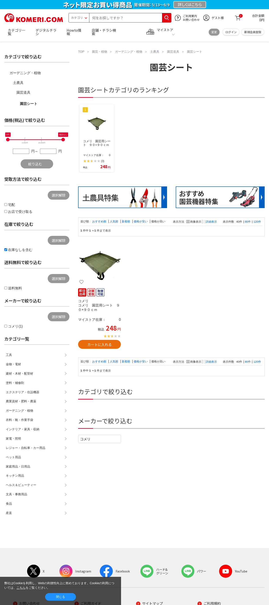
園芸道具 (23, 92)
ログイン (231, 32)
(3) (102, 161)
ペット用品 (13, 457)
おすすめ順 (99, 221)
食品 (9, 503)
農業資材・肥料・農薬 (21, 401)
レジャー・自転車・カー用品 (25, 448)
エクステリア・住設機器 (22, 392)
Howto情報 (74, 32)
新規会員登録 (252, 32)
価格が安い (141, 221)
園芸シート (28, 104)
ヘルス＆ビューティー (21, 485)
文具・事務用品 (16, 494)
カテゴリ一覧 (16, 32)
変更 (214, 32)
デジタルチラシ (46, 32)
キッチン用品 (15, 475)
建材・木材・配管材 (19, 373)
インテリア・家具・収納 (22, 429)
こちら (21, 587)
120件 (257, 221)
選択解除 (59, 195)
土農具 (18, 83)
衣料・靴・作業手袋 (19, 420)
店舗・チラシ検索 (104, 32)
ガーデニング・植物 (25, 73)
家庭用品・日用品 (18, 466)
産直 (9, 513)
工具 (9, 355)
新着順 (126, 221)
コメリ (85, 439)
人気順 (114, 221)
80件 (248, 221)
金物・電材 (13, 364)
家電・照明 (13, 438)
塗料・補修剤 (15, 383)
